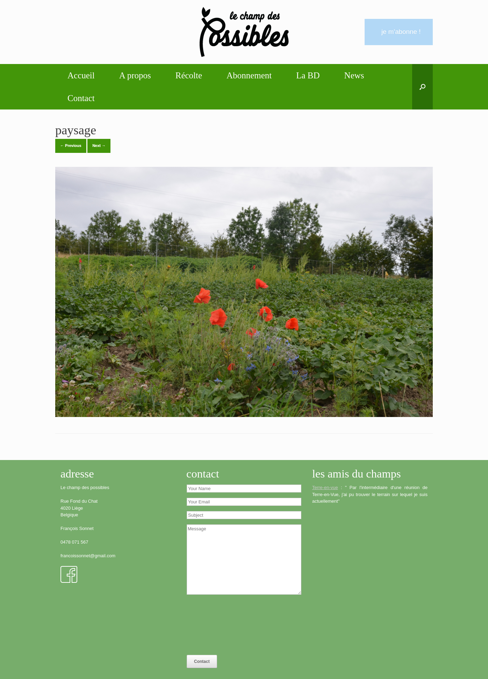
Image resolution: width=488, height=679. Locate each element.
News (354, 75)
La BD (308, 75)
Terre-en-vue (325, 487)
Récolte (188, 75)
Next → (99, 145)
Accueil (81, 75)
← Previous (70, 145)
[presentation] (215, 625)
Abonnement (249, 75)
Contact (81, 98)
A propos (135, 75)
